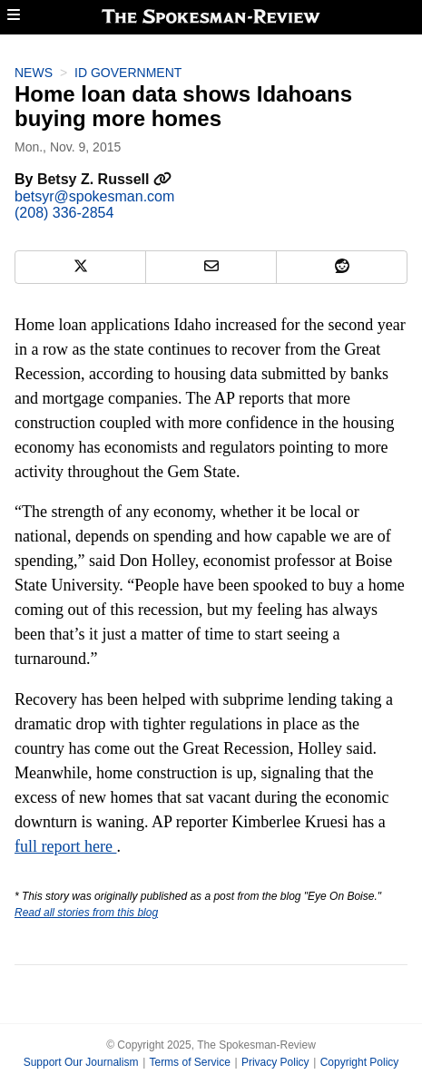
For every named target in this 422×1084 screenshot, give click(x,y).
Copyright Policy (359, 1062)
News (34, 72)
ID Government (128, 72)
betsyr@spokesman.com (94, 196)
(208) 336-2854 (64, 212)
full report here (65, 846)
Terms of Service (189, 1062)
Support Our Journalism (81, 1062)
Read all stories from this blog (86, 912)
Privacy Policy (275, 1062)
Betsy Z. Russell (104, 179)
